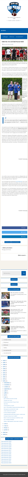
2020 (4, 360)
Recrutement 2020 (6, 445)
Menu (3, 30)
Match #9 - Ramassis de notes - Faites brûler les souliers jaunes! (18, 302)
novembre (7, 384)
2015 (4, 370)
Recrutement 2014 (6, 455)
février (6, 427)
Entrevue (7, 242)
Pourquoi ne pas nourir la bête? (10, 416)
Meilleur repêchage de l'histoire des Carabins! (13, 421)
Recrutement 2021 (6, 443)
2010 (4, 381)
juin (5, 394)
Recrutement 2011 (6, 461)
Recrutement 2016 (6, 452)
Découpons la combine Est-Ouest (11, 409)
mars (5, 425)
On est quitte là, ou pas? (9, 405)
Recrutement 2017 (6, 450)
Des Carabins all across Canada (10, 398)
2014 (4, 372)
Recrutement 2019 (6, 446)
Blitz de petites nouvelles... (17, 292)
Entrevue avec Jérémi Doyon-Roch (11, 402)
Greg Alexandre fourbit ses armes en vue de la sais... (15, 414)
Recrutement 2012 (6, 459)
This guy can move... (6, 249)
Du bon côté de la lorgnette (9, 412)
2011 (4, 379)
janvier (6, 429)
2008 (4, 434)
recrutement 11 (16, 242)
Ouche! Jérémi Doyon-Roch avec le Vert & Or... (17, 318)
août (5, 390)
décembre (7, 382)
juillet (5, 392)
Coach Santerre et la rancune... (10, 410)
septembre (7, 388)
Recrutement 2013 (6, 457)
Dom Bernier (19, 181)
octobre (6, 386)
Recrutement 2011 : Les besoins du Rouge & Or (16, 310)
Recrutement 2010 (6, 462)
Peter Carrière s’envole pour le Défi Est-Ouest (13, 417)
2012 (4, 376)
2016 (4, 368)
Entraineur (6, 342)
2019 (4, 362)
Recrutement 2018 (6, 448)
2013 (4, 374)
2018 (4, 364)
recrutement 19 (7, 353)
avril (5, 423)
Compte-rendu (7, 339)
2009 (4, 432)
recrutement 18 (7, 350)
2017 (4, 366)
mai (5, 397)
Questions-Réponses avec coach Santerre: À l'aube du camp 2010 (17, 328)
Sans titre (6, 403)
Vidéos (5, 347)
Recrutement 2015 (6, 454)
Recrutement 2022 (6, 441)
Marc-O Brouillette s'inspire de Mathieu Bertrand (14, 407)
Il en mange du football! (9, 419)
